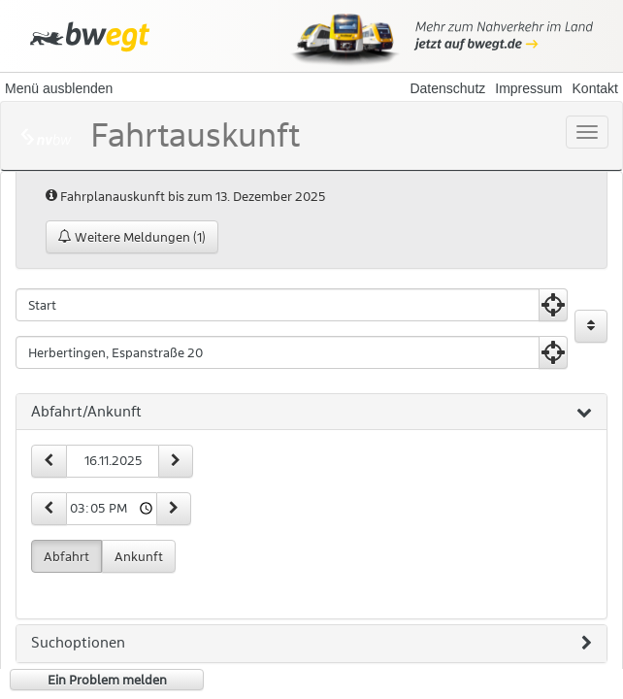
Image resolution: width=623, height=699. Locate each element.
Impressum (528, 88)
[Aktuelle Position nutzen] (553, 304)
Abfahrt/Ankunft (311, 412)
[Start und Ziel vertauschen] (590, 326)
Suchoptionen (311, 643)
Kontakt (595, 88)
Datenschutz (447, 88)
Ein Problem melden (107, 679)
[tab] (311, 412)
